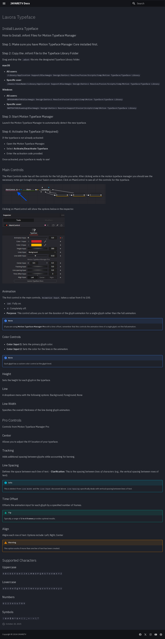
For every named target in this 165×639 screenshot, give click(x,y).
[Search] (147, 3)
